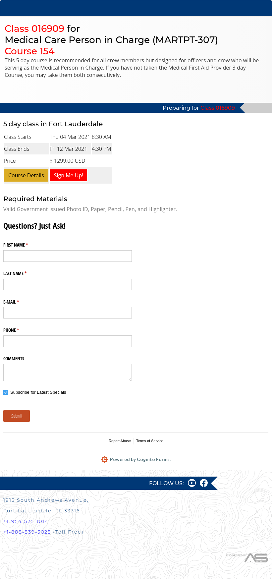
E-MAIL (18, 302)
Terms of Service (149, 441)
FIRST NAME (23, 245)
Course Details (26, 175)
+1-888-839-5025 (27, 533)
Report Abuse (120, 441)
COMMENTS (13, 358)
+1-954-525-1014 (25, 522)
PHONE (18, 330)
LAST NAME (22, 273)
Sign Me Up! (68, 175)
